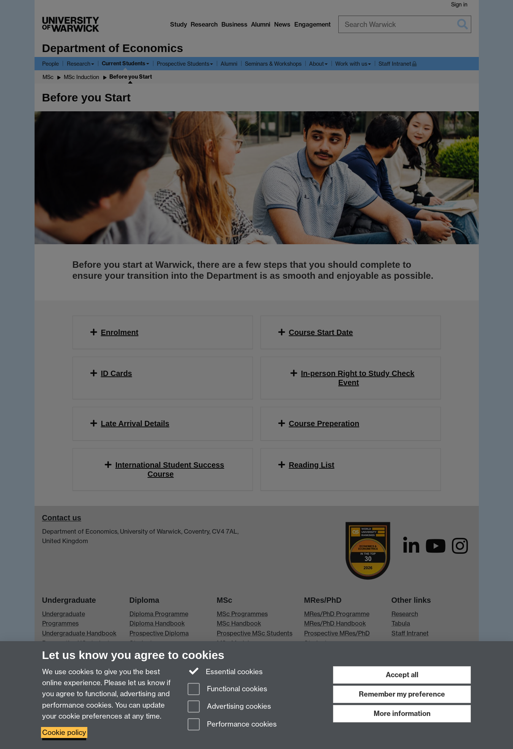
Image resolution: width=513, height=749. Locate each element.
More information (402, 713)
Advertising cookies (229, 707)
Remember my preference (402, 694)
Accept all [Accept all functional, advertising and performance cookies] (402, 674)
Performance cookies (232, 725)
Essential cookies (225, 671)
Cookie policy (64, 732)
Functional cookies (227, 690)
